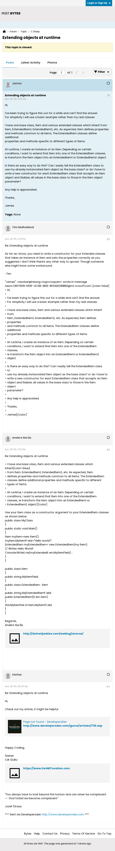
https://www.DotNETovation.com (46, 768)
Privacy (65, 833)
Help (37, 833)
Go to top (104, 833)
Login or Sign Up (99, 2)
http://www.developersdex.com (63, 814)
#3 (108, 449)
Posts (10, 62)
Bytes (27, 833)
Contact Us (50, 833)
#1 (108, 95)
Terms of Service (83, 833)
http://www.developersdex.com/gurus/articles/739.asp (62, 726)
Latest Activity (30, 62)
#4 (108, 686)
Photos (52, 62)
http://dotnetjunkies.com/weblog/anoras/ (53, 633)
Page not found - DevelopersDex (45, 722)
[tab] (10, 63)
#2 (108, 239)
